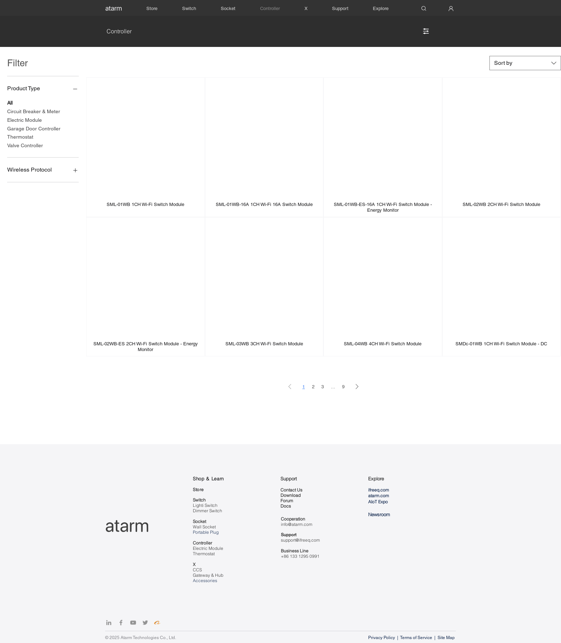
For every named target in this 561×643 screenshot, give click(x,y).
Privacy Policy (382, 637)
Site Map (447, 637)
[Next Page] (357, 387)
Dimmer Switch (207, 510)
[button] (347, 8)
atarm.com (378, 495)
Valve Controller (25, 144)
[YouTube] (133, 622)
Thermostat (20, 136)
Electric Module (24, 119)
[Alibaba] (157, 622)
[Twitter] (145, 622)
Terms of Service (416, 637)
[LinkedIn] (108, 622)
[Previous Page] (290, 387)
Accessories (205, 580)
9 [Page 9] (343, 386)
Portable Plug (206, 532)
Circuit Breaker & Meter (33, 110)
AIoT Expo (378, 501)
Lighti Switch (205, 505)
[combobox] (525, 63)
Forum (286, 500)
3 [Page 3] (322, 386)
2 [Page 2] (313, 386)
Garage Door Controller (33, 128)
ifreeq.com (378, 490)
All (10, 102)
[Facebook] (121, 622)
